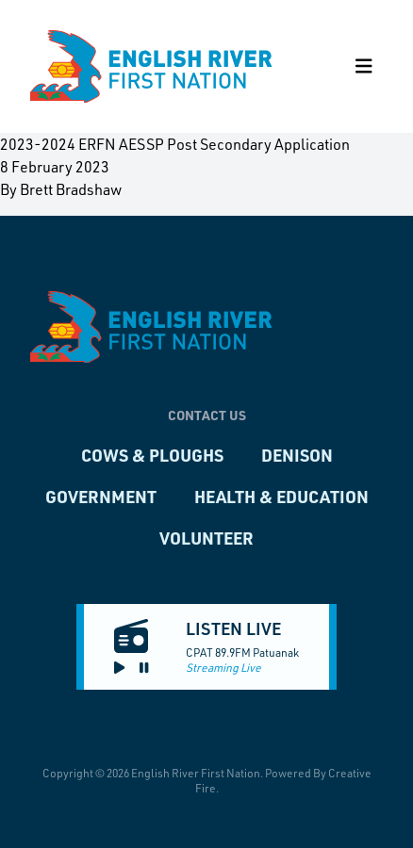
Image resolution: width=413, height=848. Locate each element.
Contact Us (207, 415)
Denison (297, 455)
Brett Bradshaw (71, 189)
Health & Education (281, 496)
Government (101, 496)
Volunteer (206, 538)
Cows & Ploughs (152, 455)
